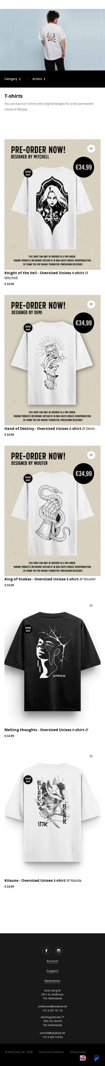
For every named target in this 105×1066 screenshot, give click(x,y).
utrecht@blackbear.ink (52, 1033)
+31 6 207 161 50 (53, 1010)
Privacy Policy (78, 1052)
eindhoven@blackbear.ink (52, 1006)
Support (52, 971)
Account (52, 961)
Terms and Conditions (51, 1052)
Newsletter (53, 981)
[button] (91, 149)
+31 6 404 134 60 (53, 1037)
